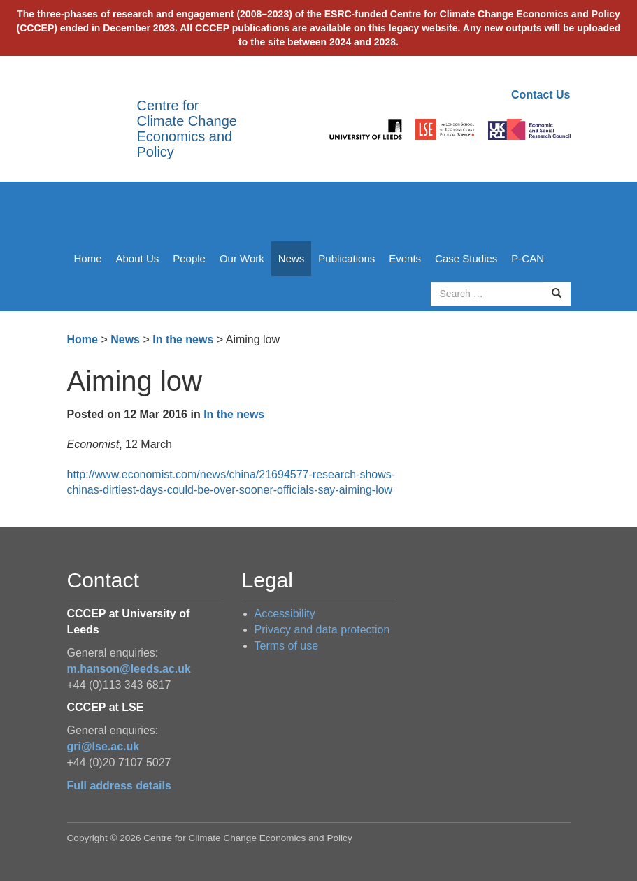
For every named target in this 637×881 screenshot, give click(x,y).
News (291, 258)
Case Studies (466, 258)
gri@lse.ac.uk (103, 746)
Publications (346, 258)
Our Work (242, 258)
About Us (137, 258)
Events (405, 258)
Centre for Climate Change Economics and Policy (187, 128)
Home (88, 258)
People (189, 258)
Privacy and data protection (322, 630)
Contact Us (540, 95)
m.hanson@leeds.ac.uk (129, 669)
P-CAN (527, 258)
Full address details (119, 786)
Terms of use (287, 646)
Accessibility (285, 613)
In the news (182, 339)
